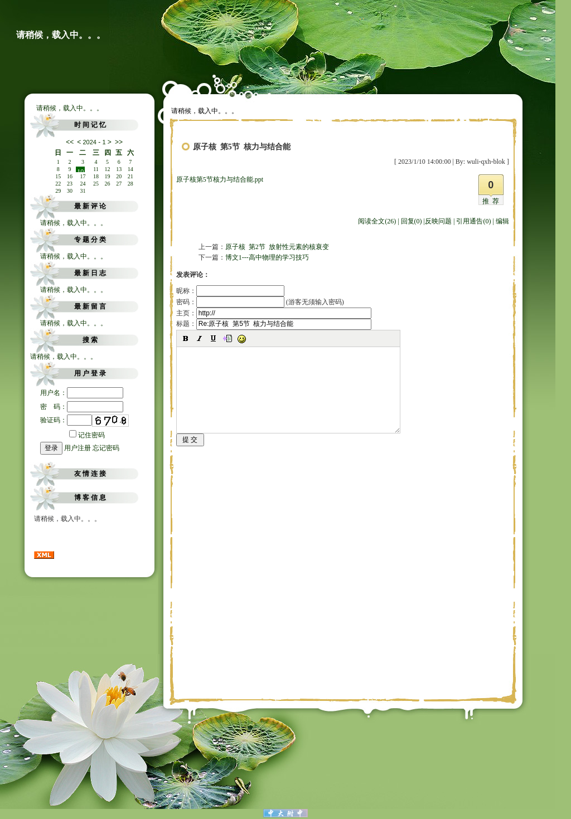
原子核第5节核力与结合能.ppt (219, 179)
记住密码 (87, 435)
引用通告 (473, 221)
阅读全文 (377, 221)
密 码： (81, 407)
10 (80, 170)
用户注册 (77, 448)
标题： (273, 324)
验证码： (66, 420)
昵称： (230, 291)
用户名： (81, 393)
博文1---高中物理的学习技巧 (267, 257)
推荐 (492, 201)
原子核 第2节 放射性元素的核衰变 (277, 247)
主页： (273, 313)
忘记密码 (106, 448)
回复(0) (411, 221)
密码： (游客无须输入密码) (260, 302)
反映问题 (438, 221)
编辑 (502, 221)
